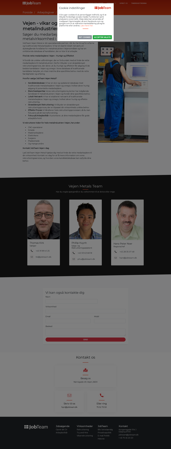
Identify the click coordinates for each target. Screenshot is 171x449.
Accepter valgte (102, 37)
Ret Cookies (84, 37)
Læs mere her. (86, 26)
